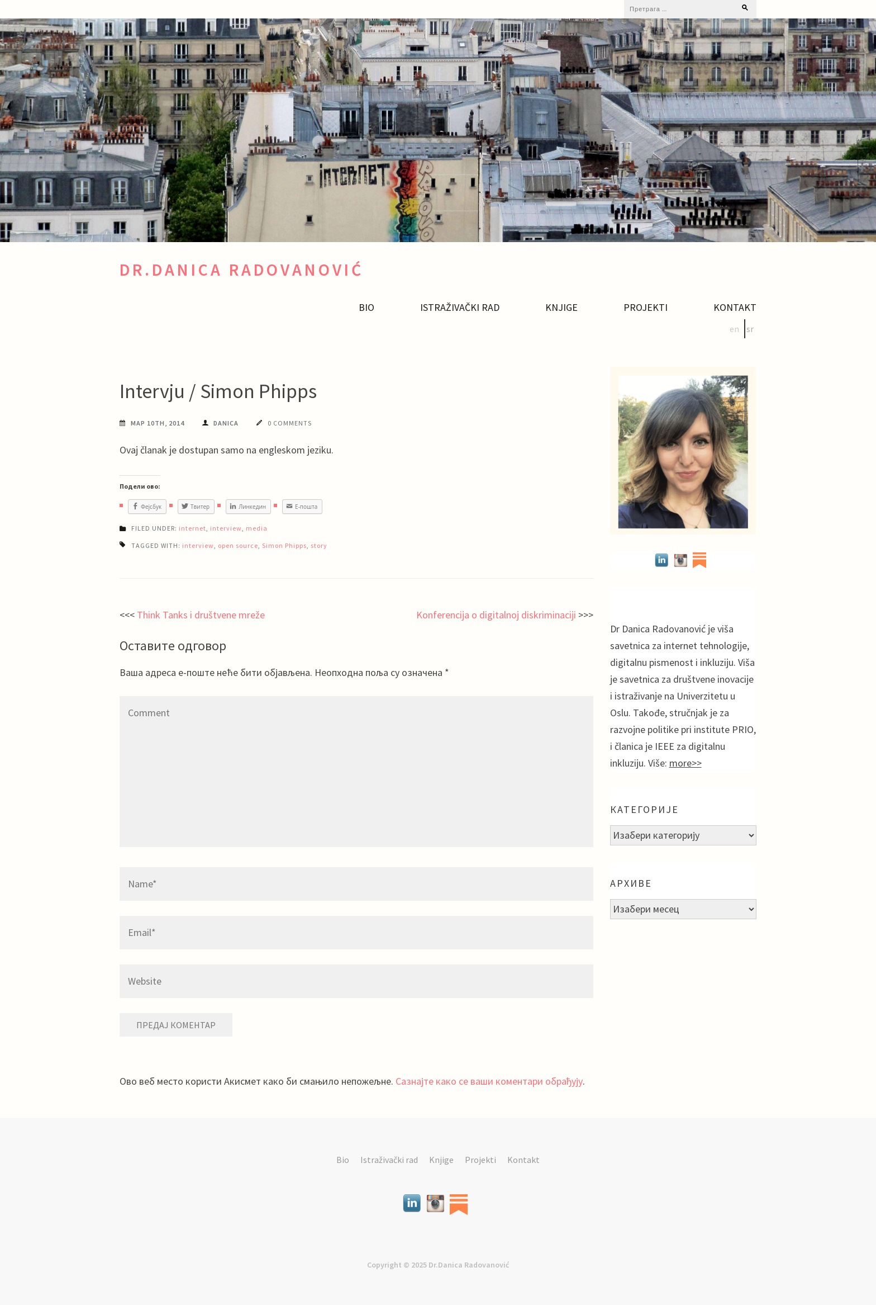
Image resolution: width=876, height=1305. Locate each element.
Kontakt (734, 307)
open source (238, 545)
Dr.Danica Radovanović (242, 270)
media (257, 528)
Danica (226, 423)
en (734, 328)
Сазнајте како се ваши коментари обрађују (489, 1081)
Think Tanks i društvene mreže (201, 614)
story (319, 545)
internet (192, 528)
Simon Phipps (284, 545)
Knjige (561, 307)
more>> (685, 762)
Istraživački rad (459, 307)
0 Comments (290, 423)
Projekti (645, 307)
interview (226, 528)
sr (750, 328)
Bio (366, 307)
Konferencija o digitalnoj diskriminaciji (496, 614)
